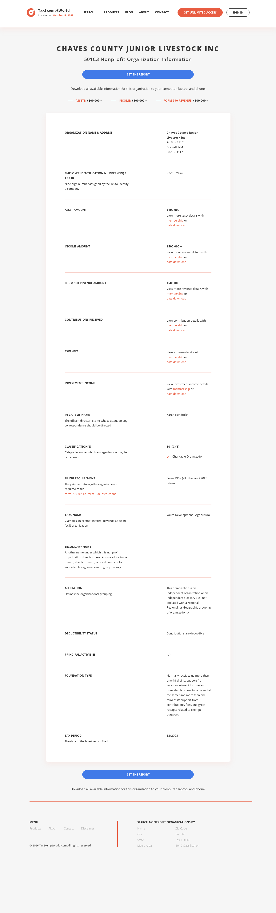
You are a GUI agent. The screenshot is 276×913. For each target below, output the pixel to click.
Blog (129, 12)
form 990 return (75, 494)
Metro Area (144, 845)
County (180, 834)
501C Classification (187, 845)
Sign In (238, 12)
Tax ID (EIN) (182, 840)
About (144, 12)
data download (176, 225)
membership (175, 220)
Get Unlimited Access (200, 12)
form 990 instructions (102, 494)
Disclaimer (87, 828)
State (140, 840)
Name (141, 828)
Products (111, 12)
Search (90, 12)
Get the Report (138, 74)
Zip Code (181, 828)
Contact (162, 12)
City (139, 834)
